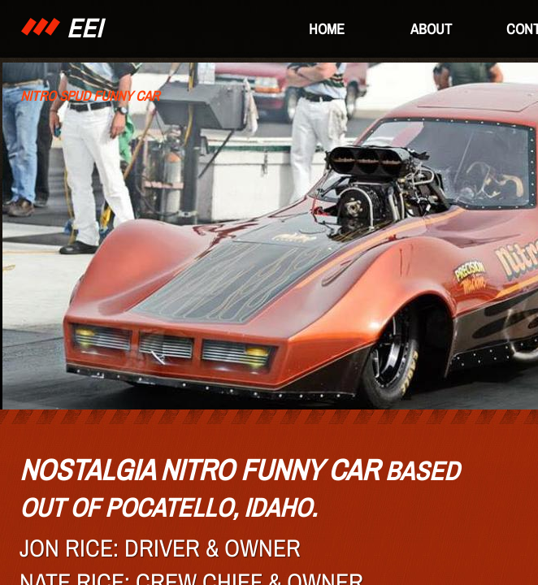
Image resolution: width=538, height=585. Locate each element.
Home (327, 29)
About (431, 29)
